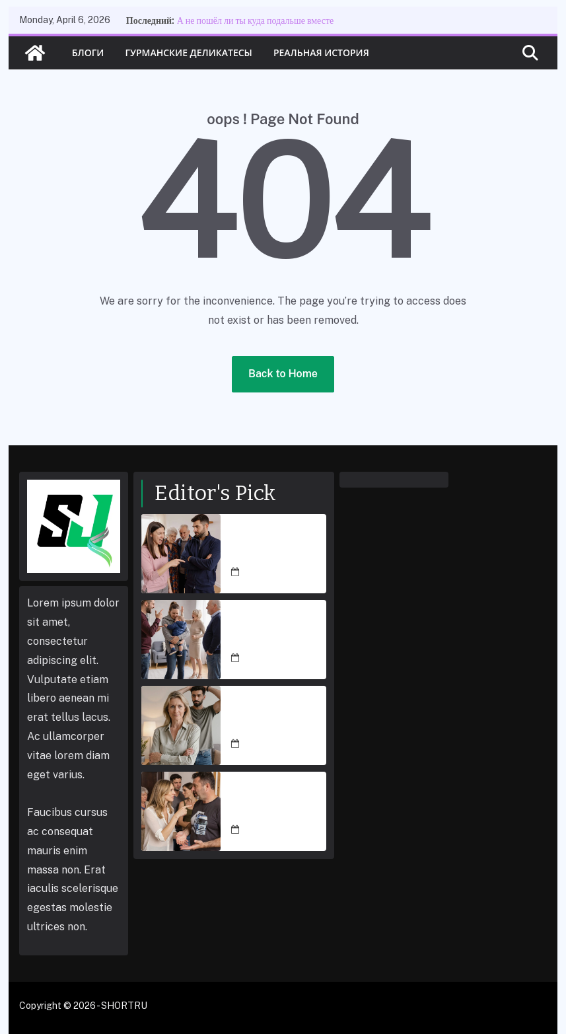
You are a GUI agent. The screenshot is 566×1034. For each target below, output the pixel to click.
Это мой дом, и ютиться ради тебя (268, 803)
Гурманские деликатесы (188, 52)
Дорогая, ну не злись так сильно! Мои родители (277, 631)
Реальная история (321, 52)
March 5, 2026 (273, 572)
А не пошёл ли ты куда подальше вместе (255, 20)
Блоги (88, 52)
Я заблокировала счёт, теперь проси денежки (274, 717)
